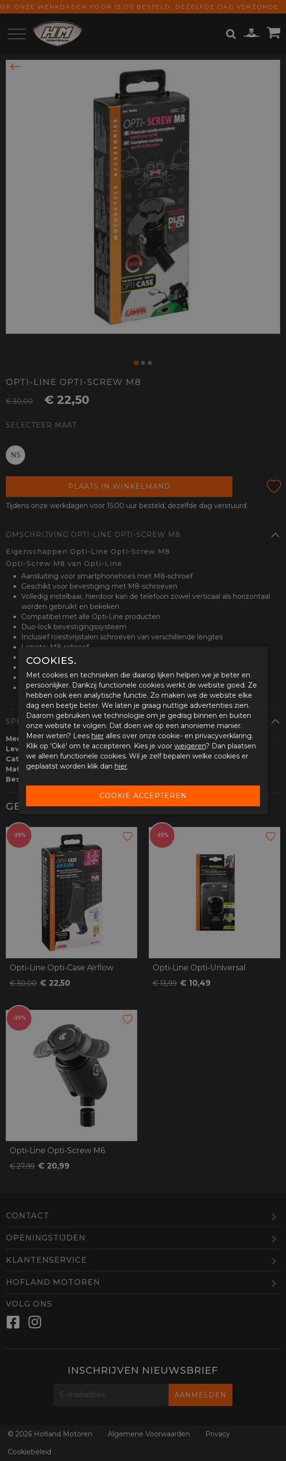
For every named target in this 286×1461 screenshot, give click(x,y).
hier (97, 735)
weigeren (190, 746)
